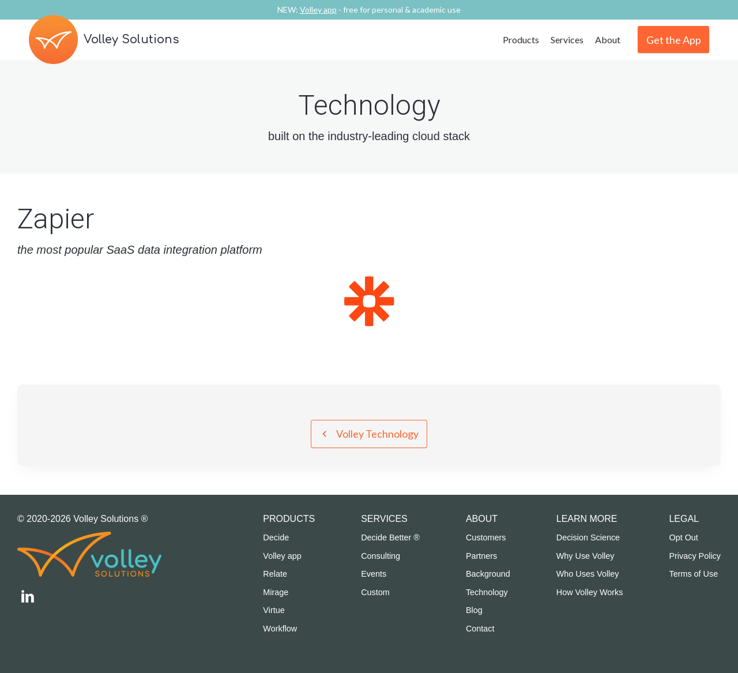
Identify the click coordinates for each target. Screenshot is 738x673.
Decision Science (588, 537)
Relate (275, 573)
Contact (480, 628)
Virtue (273, 610)
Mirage (275, 592)
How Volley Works (589, 592)
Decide (276, 537)
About (607, 39)
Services (567, 39)
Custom (375, 592)
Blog (474, 610)
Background (488, 573)
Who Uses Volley (587, 573)
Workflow (280, 628)
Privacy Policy (695, 556)
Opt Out (683, 537)
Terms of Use (693, 573)
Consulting (380, 556)
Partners (481, 556)
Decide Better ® (390, 537)
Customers (486, 537)
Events (373, 573)
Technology (487, 592)
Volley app (282, 556)
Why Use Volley (585, 556)
